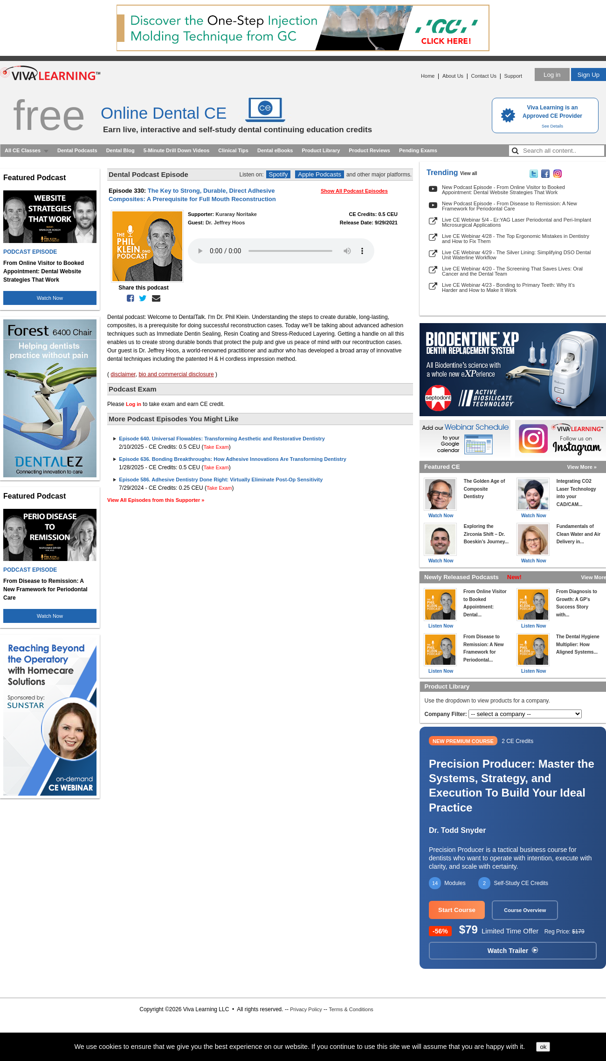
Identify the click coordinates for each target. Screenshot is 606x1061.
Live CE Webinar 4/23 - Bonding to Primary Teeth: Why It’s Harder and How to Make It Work (508, 287)
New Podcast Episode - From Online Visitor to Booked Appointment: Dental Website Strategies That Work (503, 189)
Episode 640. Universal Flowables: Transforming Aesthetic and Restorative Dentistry (222, 438)
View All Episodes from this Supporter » (155, 500)
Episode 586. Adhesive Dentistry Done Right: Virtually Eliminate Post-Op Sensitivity (221, 479)
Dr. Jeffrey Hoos (225, 222)
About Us (452, 76)
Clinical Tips (233, 150)
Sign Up (588, 74)
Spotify (278, 174)
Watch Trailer (513, 950)
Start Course (456, 909)
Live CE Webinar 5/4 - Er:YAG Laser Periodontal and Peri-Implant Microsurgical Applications (516, 222)
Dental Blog (120, 150)
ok (543, 1046)
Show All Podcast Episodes (354, 191)
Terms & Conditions (351, 1009)
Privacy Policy (306, 1009)
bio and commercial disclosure (175, 374)
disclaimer (122, 374)
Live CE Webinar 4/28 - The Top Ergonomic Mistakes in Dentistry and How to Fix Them (515, 238)
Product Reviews (369, 150)
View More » (582, 467)
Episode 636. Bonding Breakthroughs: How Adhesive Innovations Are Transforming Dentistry (232, 459)
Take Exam (215, 447)
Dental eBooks (275, 150)
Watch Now (50, 298)
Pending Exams (418, 150)
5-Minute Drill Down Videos (177, 150)
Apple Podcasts (319, 174)
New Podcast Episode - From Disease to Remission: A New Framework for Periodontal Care (509, 206)
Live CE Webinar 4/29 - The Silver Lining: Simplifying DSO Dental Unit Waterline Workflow (516, 255)
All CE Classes (23, 150)
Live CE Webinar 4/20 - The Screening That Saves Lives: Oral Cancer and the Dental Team (512, 271)
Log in (552, 74)
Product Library (321, 150)
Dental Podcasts (77, 150)
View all (468, 173)
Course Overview (525, 910)
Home (427, 76)
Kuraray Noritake (236, 214)
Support (513, 76)
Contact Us (483, 76)
